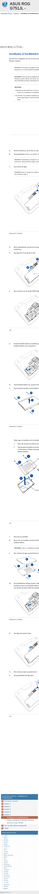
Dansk (5, 837)
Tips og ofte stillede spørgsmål (15, 825)
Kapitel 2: (7, 806)
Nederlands (7, 864)
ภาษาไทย (6, 882)
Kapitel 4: (7, 812)
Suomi (5, 849)
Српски (5, 878)
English (5, 842)
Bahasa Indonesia (8, 855)
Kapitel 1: (7, 804)
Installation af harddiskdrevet (17, 817)
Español (6, 844)
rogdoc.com (8, 892)
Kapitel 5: (16, 13)
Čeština (6, 835)
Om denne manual (11, 801)
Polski (5, 868)
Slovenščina (7, 876)
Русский (6, 873)
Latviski (5, 862)
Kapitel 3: (7, 809)
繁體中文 (6, 888)
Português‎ (6, 869)
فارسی (5, 848)
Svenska (6, 880)
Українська (6, 884)
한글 (5, 858)
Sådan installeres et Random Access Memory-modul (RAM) (20, 821)
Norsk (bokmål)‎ (8, 866)
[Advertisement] (19, 29)
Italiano (5, 857)
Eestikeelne (7, 846)
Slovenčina (6, 875)
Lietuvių (6, 860)
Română (6, 871)
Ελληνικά (6, 840)
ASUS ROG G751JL (5, 4)
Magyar (5, 853)
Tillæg (6, 828)
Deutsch (6, 839)
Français (6, 851)
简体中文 (6, 886)
